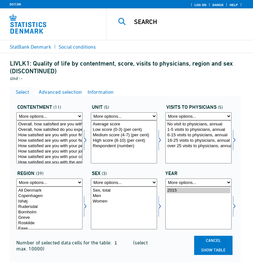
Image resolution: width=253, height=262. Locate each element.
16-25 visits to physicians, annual (198, 140)
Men (124, 196)
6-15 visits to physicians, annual (198, 135)
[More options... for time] (198, 183)
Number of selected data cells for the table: (64, 242)
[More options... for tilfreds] (49, 116)
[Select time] (198, 208)
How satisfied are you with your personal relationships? (49, 146)
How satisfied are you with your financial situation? (49, 135)
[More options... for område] (49, 183)
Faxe (49, 228)
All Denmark (49, 190)
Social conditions (77, 47)
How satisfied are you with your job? (49, 151)
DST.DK (15, 4)
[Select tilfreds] (49, 141)
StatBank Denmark (30, 47)
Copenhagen (49, 196)
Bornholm (49, 212)
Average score (124, 124)
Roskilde (49, 223)
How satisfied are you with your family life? (49, 140)
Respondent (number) (124, 146)
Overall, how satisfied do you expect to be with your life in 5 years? (49, 129)
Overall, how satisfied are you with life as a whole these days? (49, 124)
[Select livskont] (198, 141)
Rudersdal (49, 207)
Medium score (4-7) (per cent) (124, 135)
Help (234, 5)
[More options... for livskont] (198, 116)
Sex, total (124, 190)
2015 (198, 190)
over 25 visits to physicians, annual (198, 146)
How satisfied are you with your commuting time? (49, 157)
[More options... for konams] (124, 183)
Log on (200, 5)
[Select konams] (124, 208)
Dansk (218, 5)
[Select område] (49, 208)
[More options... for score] (124, 116)
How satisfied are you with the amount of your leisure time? (49, 162)
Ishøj (49, 201)
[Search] (189, 21)
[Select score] (124, 141)
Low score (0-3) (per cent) (124, 129)
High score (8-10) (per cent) (124, 140)
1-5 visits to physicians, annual (198, 129)
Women (124, 201)
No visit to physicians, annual (198, 124)
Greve (49, 217)
